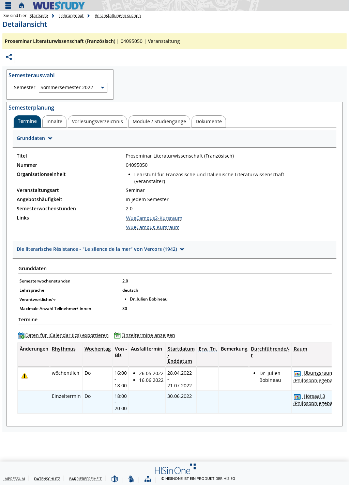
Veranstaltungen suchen (118, 15)
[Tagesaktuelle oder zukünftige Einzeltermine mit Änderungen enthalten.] (24, 376)
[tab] (27, 121)
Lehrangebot (71, 15)
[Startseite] (23, 5)
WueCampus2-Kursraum (154, 218)
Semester (24, 87)
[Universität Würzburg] (58, 5)
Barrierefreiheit (85, 478)
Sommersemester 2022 (67, 87)
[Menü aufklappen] (8, 6)
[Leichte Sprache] (114, 479)
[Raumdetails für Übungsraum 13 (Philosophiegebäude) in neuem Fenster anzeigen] (318, 376)
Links (23, 218)
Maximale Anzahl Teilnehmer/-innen (55, 308)
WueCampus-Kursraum (153, 227)
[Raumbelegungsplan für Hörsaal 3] (297, 396)
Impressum (14, 478)
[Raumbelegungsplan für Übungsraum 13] (297, 373)
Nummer (27, 165)
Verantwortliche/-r (37, 299)
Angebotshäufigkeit (39, 199)
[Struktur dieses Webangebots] (147, 479)
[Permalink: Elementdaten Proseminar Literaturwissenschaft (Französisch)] (9, 57)
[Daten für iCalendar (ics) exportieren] (64, 335)
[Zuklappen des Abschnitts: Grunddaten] (174, 139)
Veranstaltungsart (38, 190)
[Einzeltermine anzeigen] (146, 335)
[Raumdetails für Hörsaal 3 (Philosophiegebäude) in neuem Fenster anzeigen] (318, 399)
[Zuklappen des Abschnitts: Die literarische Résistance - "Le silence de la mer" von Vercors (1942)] (174, 250)
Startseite (39, 15)
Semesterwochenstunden (46, 209)
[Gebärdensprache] (131, 479)
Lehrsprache (31, 290)
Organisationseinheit (41, 174)
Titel (22, 156)
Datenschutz (47, 478)
